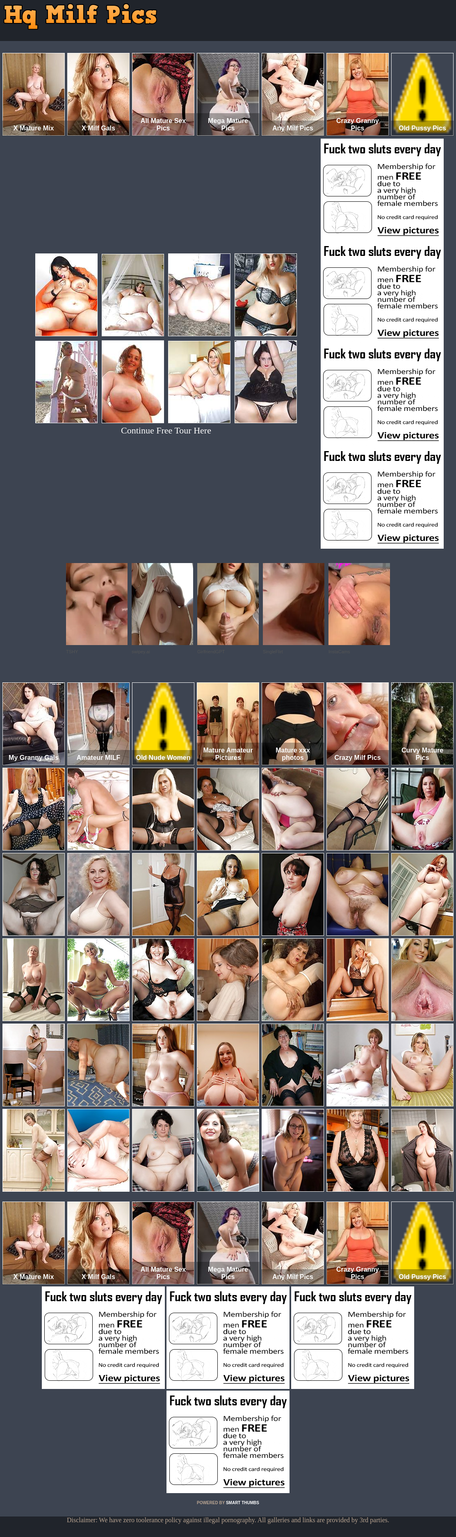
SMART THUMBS (242, 1503)
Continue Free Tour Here (166, 430)
